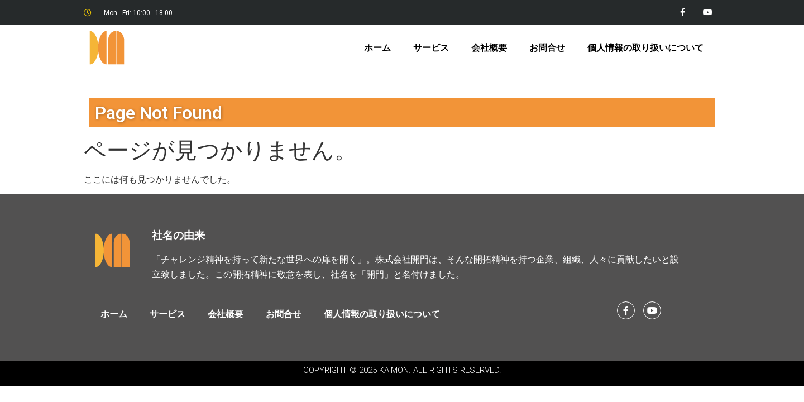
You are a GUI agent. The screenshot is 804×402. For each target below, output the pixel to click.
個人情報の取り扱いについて (645, 47)
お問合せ (547, 47)
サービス (431, 47)
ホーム (377, 47)
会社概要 (489, 47)
